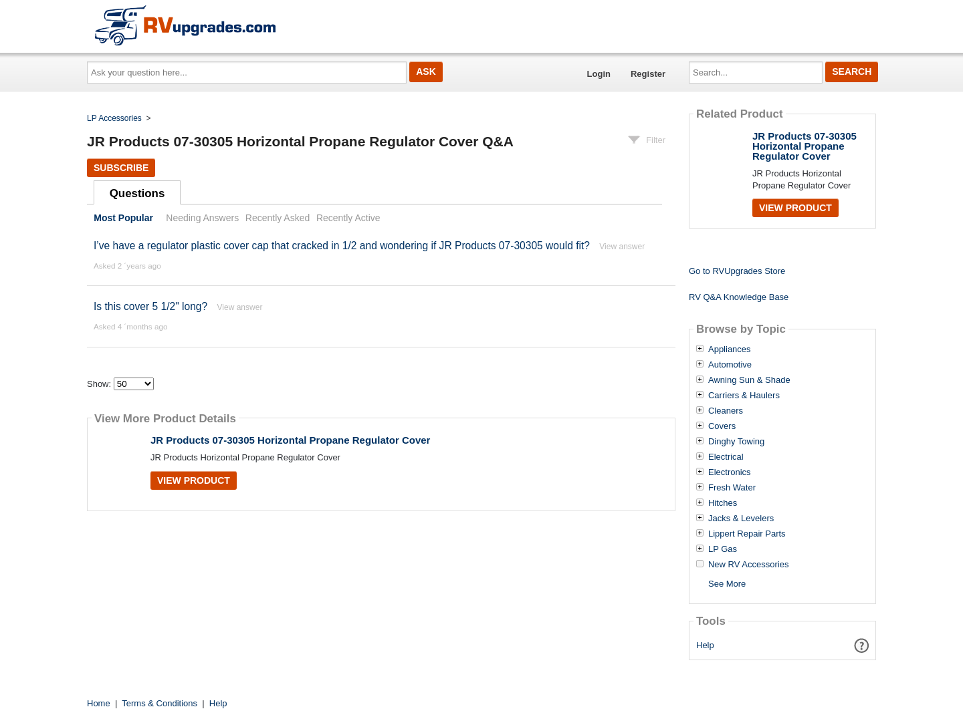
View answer (622, 246)
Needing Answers (202, 217)
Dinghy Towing (736, 441)
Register (648, 74)
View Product (193, 480)
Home (98, 703)
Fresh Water (732, 487)
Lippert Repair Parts (747, 534)
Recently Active (348, 217)
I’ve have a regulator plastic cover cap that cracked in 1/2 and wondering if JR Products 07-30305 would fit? (342, 245)
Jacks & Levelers (741, 518)
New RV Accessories (748, 564)
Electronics (729, 472)
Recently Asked (277, 217)
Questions (137, 193)
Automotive (730, 365)
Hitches (722, 503)
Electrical (726, 457)
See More (727, 584)
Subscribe (121, 167)
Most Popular (123, 217)
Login (599, 74)
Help (705, 645)
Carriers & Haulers (744, 395)
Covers (722, 426)
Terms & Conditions (159, 703)
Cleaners (725, 411)
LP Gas (722, 549)
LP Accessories (114, 118)
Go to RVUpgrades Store (737, 271)
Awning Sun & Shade (749, 380)
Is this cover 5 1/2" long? (150, 306)
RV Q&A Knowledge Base (738, 297)
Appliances (729, 349)
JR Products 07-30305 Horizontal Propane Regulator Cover (290, 440)
